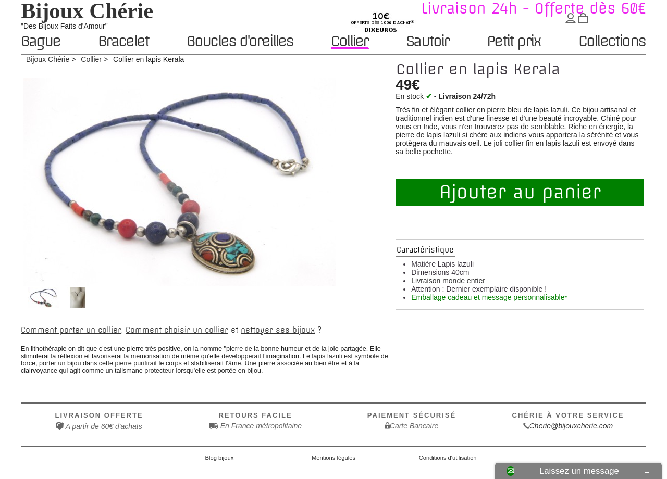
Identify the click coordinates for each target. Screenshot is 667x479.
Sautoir (427, 42)
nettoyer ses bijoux (278, 330)
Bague (40, 42)
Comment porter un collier (71, 330)
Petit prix (513, 42)
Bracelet (123, 42)
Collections (611, 42)
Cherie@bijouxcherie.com (571, 426)
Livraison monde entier (448, 280)
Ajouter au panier (520, 192)
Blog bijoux (219, 458)
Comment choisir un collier (177, 330)
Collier (349, 41)
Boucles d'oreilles (240, 42)
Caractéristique (425, 250)
